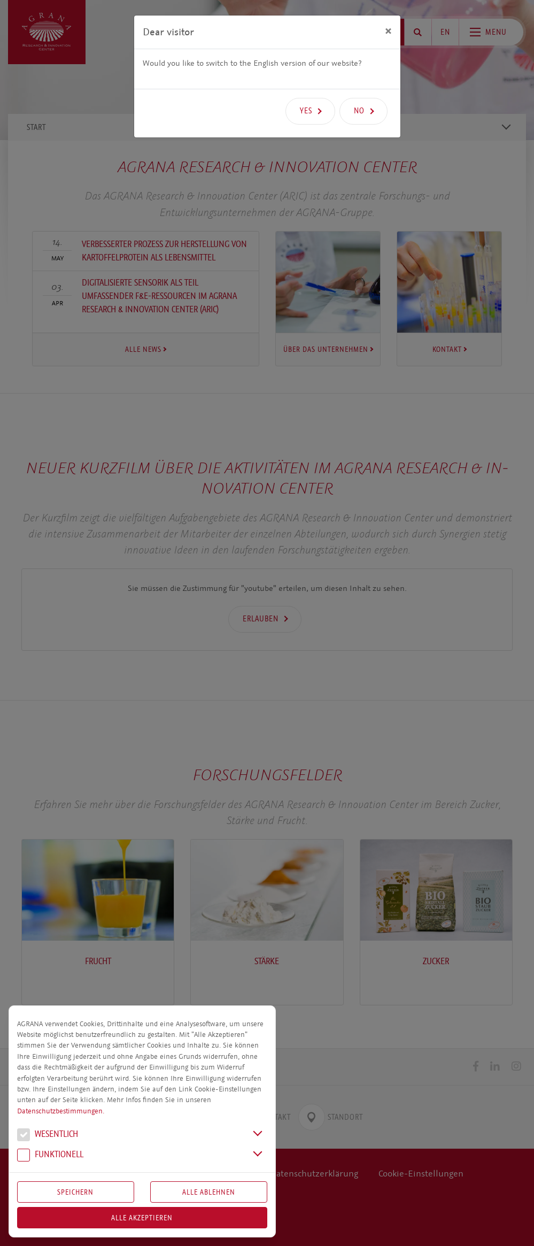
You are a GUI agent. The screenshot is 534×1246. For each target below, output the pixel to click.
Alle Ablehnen (208, 1192)
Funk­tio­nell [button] (50, 1156)
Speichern (75, 1192)
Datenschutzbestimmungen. (60, 1111)
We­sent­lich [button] (47, 1135)
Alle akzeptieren (142, 1217)
